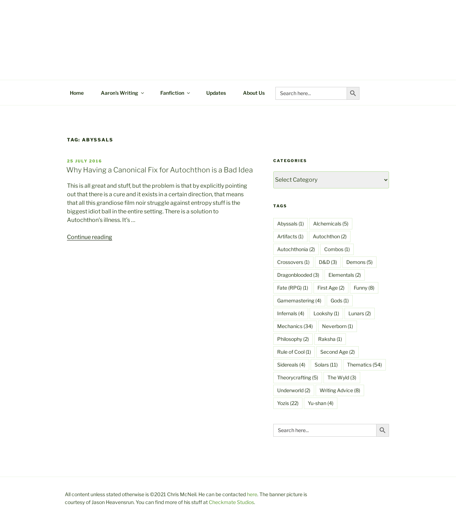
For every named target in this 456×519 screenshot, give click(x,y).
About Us (254, 93)
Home (77, 93)
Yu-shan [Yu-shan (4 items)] (320, 403)
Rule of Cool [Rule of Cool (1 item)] (294, 352)
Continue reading (89, 237)
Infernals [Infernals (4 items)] (290, 313)
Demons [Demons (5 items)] (359, 262)
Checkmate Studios (231, 502)
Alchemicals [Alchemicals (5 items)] (330, 223)
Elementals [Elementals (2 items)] (344, 275)
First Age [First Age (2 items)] (330, 288)
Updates (216, 93)
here (252, 494)
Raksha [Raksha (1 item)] (330, 339)
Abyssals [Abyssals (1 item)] (290, 223)
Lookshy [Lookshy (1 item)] (326, 313)
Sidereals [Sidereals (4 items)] (291, 365)
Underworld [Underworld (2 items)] (293, 390)
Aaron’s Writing (123, 93)
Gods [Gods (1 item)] (340, 300)
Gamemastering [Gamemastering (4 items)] (299, 300)
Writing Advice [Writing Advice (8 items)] (340, 390)
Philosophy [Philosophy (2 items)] (293, 339)
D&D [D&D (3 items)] (328, 262)
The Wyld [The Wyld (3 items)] (341, 377)
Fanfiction (175, 93)
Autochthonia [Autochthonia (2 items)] (296, 249)
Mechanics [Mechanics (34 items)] (295, 326)
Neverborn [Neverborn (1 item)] (337, 326)
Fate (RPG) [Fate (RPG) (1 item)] (292, 288)
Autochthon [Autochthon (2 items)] (330, 236)
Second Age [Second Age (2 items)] (337, 352)
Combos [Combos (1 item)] (337, 249)
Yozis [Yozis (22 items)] (288, 403)
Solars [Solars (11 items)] (326, 365)
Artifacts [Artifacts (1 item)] (290, 236)
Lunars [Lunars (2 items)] (359, 313)
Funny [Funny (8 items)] (364, 288)
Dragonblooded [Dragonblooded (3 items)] (298, 275)
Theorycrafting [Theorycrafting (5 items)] (297, 377)
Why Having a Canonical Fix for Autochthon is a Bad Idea (159, 170)
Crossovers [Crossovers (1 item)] (293, 262)
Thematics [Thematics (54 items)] (364, 365)
